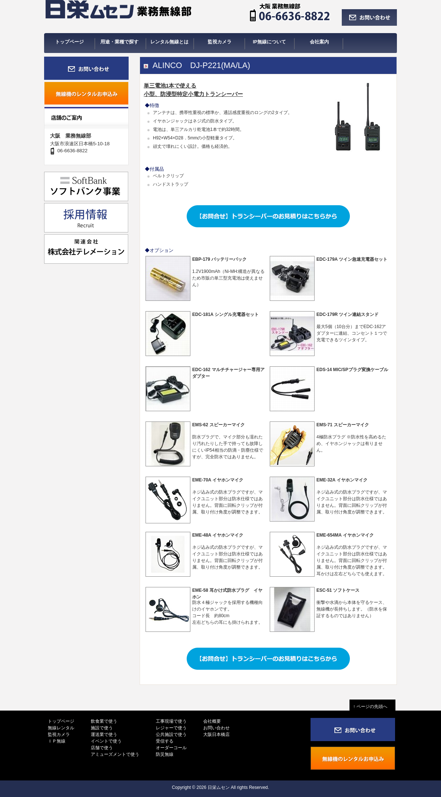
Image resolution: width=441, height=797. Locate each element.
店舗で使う (102, 747)
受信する (164, 741)
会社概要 (212, 721)
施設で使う (102, 727)
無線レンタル (61, 727)
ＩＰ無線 (56, 741)
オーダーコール (171, 747)
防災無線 (164, 754)
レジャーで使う (171, 727)
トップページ (61, 721)
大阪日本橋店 (216, 734)
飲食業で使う (104, 721)
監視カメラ (59, 734)
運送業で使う (104, 734)
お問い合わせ (216, 727)
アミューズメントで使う (115, 754)
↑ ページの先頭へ (372, 706)
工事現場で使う (171, 721)
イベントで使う (106, 741)
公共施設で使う (171, 734)
